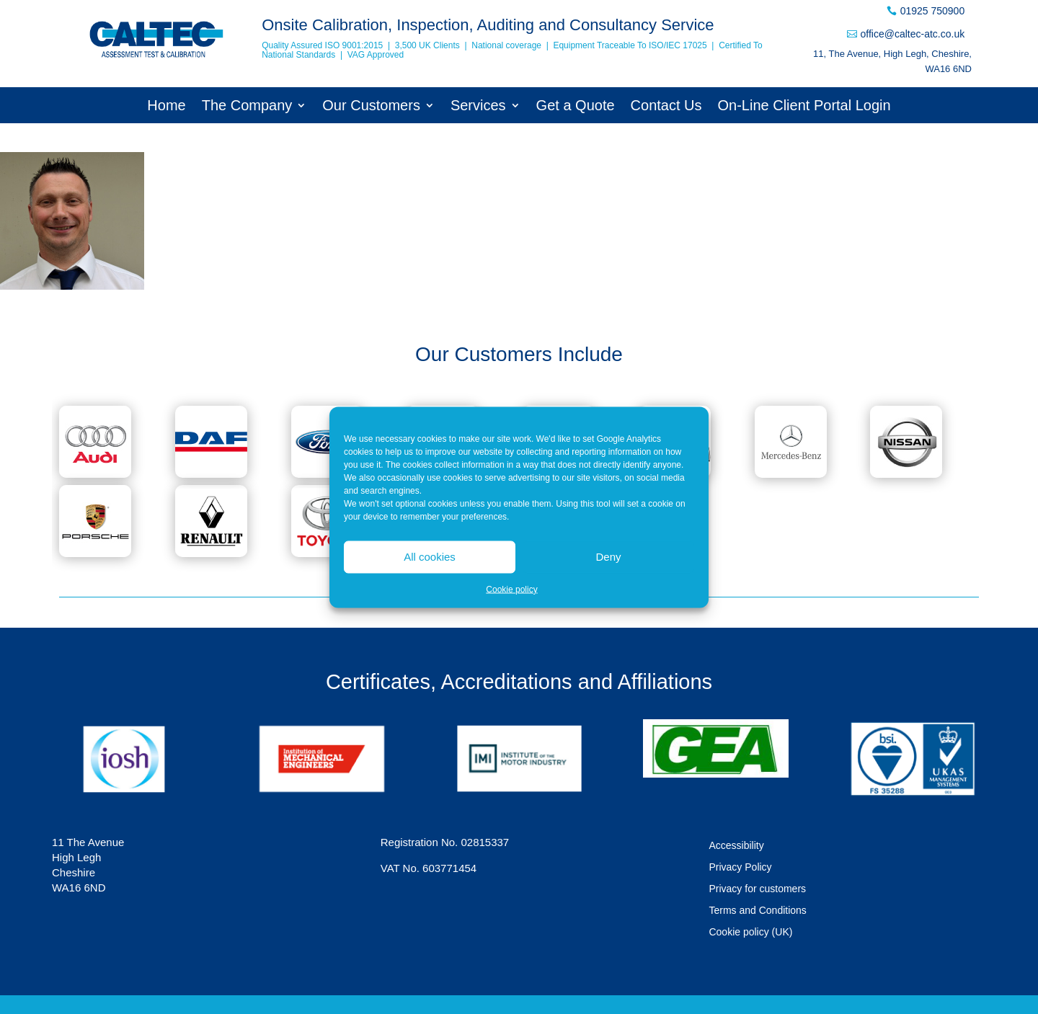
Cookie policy (511, 589)
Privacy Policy (740, 867)
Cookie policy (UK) (750, 932)
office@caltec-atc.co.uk (912, 34)
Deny (608, 557)
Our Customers (371, 106)
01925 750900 (932, 11)
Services (478, 106)
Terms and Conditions (757, 910)
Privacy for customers (757, 889)
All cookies (430, 557)
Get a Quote (575, 106)
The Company (247, 106)
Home (166, 106)
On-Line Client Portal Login (804, 106)
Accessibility (736, 845)
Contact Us (666, 106)
